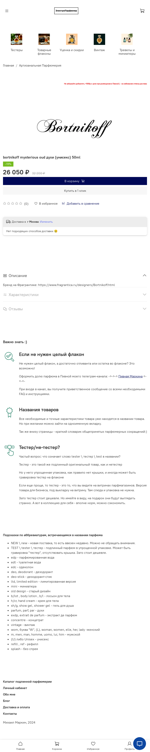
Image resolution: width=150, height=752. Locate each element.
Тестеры (17, 50)
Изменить (46, 221)
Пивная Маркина (130, 376)
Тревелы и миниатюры (126, 51)
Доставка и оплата (16, 707)
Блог (6, 700)
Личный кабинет (15, 688)
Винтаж (99, 50)
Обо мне (9, 694)
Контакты (10, 713)
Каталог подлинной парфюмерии (27, 681)
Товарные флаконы (45, 51)
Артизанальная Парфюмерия (40, 65)
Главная (8, 65)
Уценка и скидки (72, 50)
